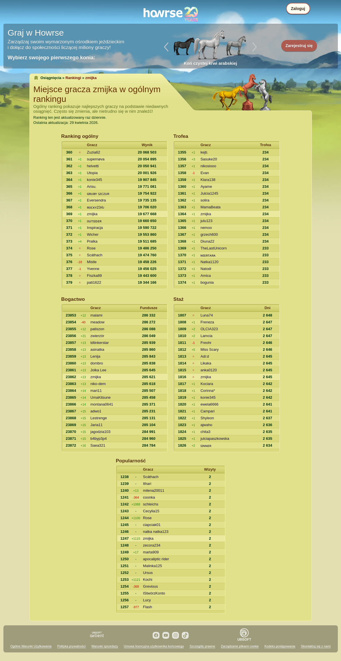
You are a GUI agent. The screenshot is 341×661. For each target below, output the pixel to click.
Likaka (205, 363)
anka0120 (208, 370)
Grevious (150, 586)
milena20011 (153, 490)
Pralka (92, 241)
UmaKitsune (100, 397)
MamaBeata (210, 207)
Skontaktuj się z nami (316, 646)
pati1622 (94, 282)
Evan (204, 173)
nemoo (206, 227)
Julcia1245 (209, 193)
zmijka (92, 214)
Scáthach (94, 255)
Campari (207, 411)
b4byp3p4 (98, 438)
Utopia (92, 173)
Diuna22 (207, 241)
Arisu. (91, 186)
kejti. (204, 152)
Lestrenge (98, 418)
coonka (149, 497)
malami (96, 315)
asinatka (97, 349)
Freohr (205, 342)
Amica (205, 275)
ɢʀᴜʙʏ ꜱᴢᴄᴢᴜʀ (98, 194)
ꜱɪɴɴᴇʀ (205, 446)
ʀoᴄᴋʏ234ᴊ (95, 207)
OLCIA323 (209, 329)
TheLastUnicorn (213, 248)
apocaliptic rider (156, 559)
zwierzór (97, 336)
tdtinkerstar (99, 342)
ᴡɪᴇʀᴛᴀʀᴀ (208, 255)
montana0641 (101, 404)
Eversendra (96, 200)
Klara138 (207, 180)
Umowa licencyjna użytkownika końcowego (154, 646)
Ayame (206, 186)
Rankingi (73, 78)
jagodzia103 (100, 432)
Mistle (92, 262)
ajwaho (206, 425)
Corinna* (207, 390)
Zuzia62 (93, 152)
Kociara (206, 384)
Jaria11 (96, 425)
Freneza (207, 322)
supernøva (95, 159)
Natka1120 (209, 262)
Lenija (95, 356)
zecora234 (151, 545)
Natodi (205, 269)
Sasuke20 (208, 159)
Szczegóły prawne (202, 646)
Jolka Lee (98, 370)
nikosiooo (208, 166)
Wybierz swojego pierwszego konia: (51, 58)
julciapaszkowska (214, 438)
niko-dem (97, 384)
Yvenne (93, 269)
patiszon (97, 329)
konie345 (94, 180)
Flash (147, 607)
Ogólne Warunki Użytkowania (30, 646)
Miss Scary (209, 349)
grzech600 (209, 234)
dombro (96, 363)
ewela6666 (209, 404)
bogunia (207, 282)
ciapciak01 (151, 525)
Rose (91, 248)
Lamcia (206, 336)
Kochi (147, 579)
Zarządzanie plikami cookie (240, 646)
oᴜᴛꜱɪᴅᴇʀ (94, 221)
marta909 (151, 552)
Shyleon (207, 418)
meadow (97, 322)
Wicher (92, 234)
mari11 (96, 390)
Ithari (147, 483)
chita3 (205, 432)
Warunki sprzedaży (104, 646)
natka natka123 (155, 531)
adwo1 (95, 411)
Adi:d (204, 356)
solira (204, 200)
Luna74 (206, 315)
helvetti (93, 166)
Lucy (147, 600)
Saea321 (97, 445)
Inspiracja (95, 227)
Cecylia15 (151, 511)
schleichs (150, 504)
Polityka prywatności (71, 646)
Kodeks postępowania (279, 646)
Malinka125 (152, 566)
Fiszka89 (94, 275)
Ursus (148, 573)
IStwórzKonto (154, 593)
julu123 (206, 221)
